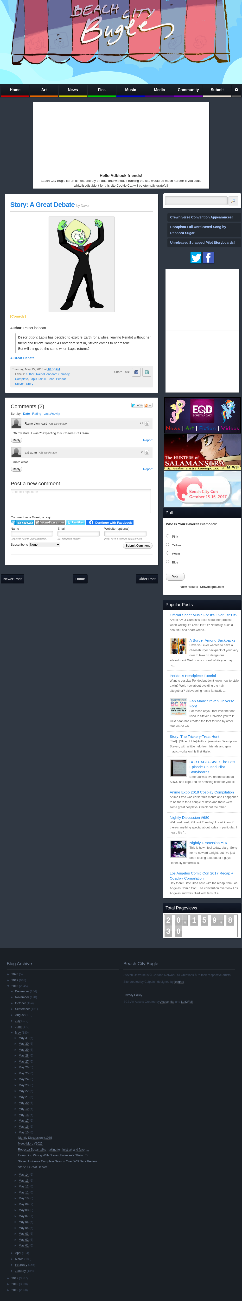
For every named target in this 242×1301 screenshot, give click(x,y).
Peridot (61, 379)
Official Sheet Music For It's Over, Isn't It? (203, 615)
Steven (20, 384)
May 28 (24, 1055)
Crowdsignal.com (212, 587)
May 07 (24, 1216)
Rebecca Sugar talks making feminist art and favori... (53, 1149)
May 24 (24, 1079)
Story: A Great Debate (42, 204)
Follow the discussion (148, 405)
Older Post (147, 579)
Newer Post (12, 579)
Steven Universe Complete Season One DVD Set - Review (57, 1161)
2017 (14, 1278)
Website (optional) (117, 528)
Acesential (167, 1001)
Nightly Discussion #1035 (35, 1137)
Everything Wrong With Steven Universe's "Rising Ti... (54, 1155)
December (22, 991)
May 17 (24, 1120)
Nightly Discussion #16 (208, 843)
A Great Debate (22, 358)
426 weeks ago (58, 423)
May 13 (24, 1180)
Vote (175, 576)
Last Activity (52, 413)
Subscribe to (35, 544)
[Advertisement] (90, 136)
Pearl (50, 379)
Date (26, 413)
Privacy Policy (132, 995)
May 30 (24, 1043)
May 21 (24, 1097)
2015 (14, 1290)
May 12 (24, 1186)
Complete (21, 379)
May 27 (24, 1061)
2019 (14, 980)
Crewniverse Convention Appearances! (201, 217)
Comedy (63, 374)
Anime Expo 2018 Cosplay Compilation (202, 792)
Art (44, 90)
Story (29, 384)
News (73, 90)
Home (15, 90)
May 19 (24, 1109)
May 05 (24, 1228)
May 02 (24, 1239)
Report (148, 440)
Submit (217, 90)
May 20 (24, 1102)
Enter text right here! (81, 501)
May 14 (24, 1174)
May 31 (24, 1038)
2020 (14, 974)
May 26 (24, 1067)
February (21, 1265)
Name (15, 528)
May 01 (24, 1245)
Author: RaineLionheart (41, 374)
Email (61, 528)
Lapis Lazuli (38, 379)
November (22, 997)
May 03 (24, 1233)
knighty (179, 981)
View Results (189, 587)
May (18, 1032)
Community (188, 90)
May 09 (24, 1204)
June (18, 1027)
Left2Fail (186, 1001)
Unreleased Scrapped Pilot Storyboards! (202, 242)
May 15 (24, 1132)
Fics (102, 90)
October (20, 1003)
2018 (14, 986)
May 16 (24, 1126)
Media (159, 90)
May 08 (24, 1210)
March (19, 1259)
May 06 (24, 1222)
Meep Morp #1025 (30, 1143)
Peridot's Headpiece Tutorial (193, 676)
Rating (36, 413)
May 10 (24, 1198)
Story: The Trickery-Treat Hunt (194, 736)
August (20, 1015)
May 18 (24, 1115)
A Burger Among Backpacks (213, 640)
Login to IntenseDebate (22, 522)
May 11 (24, 1192)
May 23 (24, 1085)
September (22, 1009)
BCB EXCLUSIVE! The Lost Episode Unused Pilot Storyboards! (212, 767)
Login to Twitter (75, 522)
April (18, 1253)
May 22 (24, 1091)
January (20, 1271)
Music (130, 90)
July (17, 1021)
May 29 (24, 1049)
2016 (14, 1284)
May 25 (24, 1073)
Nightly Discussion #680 (189, 817)
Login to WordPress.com (50, 522)
